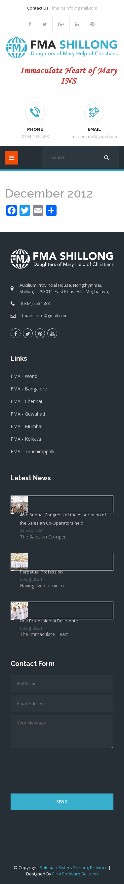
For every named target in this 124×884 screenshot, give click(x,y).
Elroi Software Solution (75, 874)
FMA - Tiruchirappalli (32, 451)
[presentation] (61, 767)
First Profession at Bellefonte (49, 621)
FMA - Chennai (26, 401)
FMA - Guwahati (28, 414)
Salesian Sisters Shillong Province (73, 867)
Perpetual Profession (41, 572)
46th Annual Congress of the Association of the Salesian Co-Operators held (63, 519)
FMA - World (24, 376)
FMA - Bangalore (29, 389)
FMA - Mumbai (26, 426)
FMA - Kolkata (26, 439)
